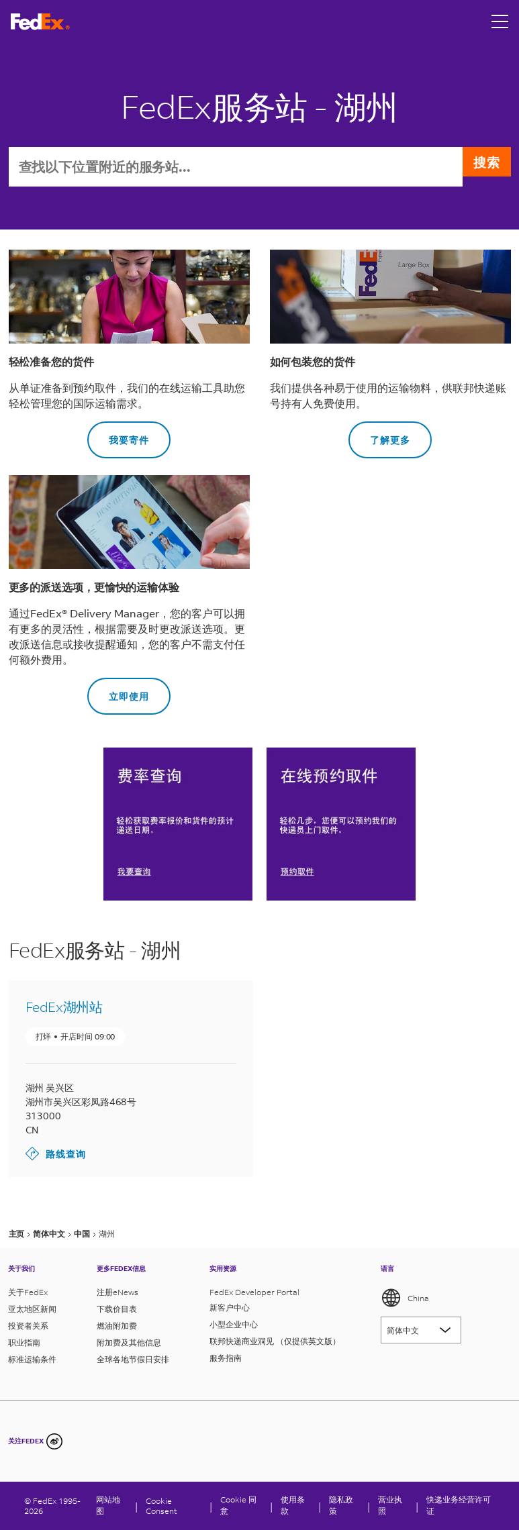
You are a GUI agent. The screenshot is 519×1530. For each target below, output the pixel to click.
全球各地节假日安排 (133, 1359)
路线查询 (56, 1155)
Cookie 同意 (238, 1505)
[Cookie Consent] (174, 1506)
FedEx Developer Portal (254, 1292)
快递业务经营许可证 (458, 1505)
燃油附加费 (117, 1326)
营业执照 (390, 1505)
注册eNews (117, 1292)
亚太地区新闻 (32, 1309)
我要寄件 (118, 435)
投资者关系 (28, 1326)
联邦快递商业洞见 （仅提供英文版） (274, 1341)
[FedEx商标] (40, 21)
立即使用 (118, 691)
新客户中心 (229, 1308)
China (405, 1298)
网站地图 (108, 1505)
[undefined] (54, 1441)
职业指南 (24, 1342)
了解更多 (379, 435)
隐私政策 (341, 1505)
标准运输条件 (32, 1359)
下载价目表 (117, 1309)
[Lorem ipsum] (421, 1330)
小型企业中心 (233, 1324)
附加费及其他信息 (129, 1342)
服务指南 (225, 1358)
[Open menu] (500, 21)
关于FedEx (28, 1292)
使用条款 (293, 1505)
